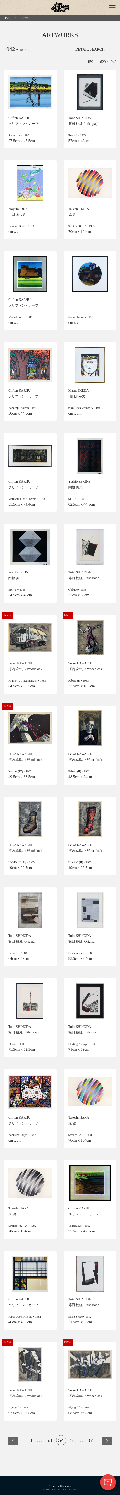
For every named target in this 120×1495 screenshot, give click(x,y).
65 (92, 1440)
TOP (7, 17)
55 (73, 1440)
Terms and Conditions (59, 1486)
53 (49, 1440)
